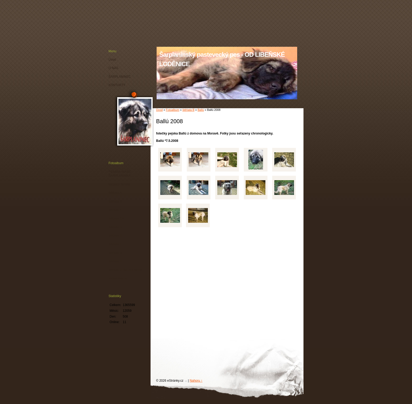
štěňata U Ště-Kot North (125, 270)
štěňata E (115, 235)
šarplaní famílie (119, 184)
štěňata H (115, 261)
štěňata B (188, 109)
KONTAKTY (117, 85)
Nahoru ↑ (196, 380)
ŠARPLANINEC (120, 77)
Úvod (159, 109)
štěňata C (115, 210)
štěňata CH (116, 218)
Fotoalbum (172, 109)
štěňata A (115, 193)
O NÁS (113, 68)
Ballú (201, 109)
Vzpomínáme (118, 278)
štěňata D (115, 227)
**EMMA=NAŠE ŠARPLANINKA (120, 174)
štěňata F (115, 244)
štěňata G (115, 253)
